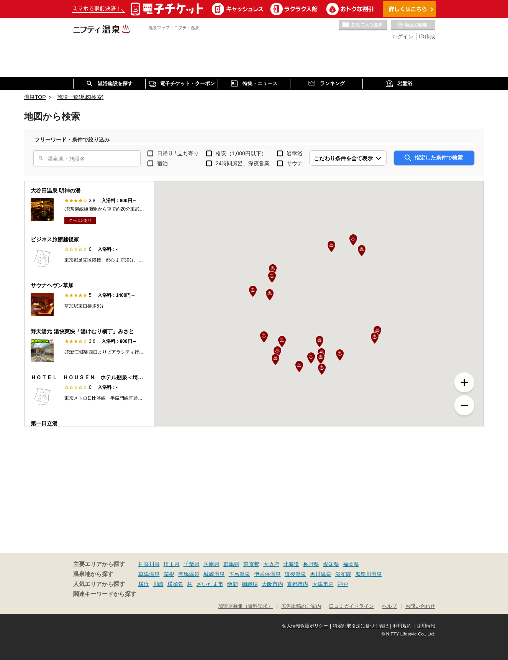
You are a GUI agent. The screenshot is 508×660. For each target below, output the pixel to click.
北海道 (291, 564)
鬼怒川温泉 (368, 574)
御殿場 (250, 584)
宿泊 (162, 163)
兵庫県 (211, 564)
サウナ (295, 163)
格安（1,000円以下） (241, 153)
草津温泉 (149, 574)
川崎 (158, 584)
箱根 (169, 574)
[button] (319, 342)
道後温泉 (295, 574)
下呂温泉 (239, 574)
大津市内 (323, 584)
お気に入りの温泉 (363, 25)
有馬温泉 (189, 574)
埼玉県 (172, 564)
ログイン (402, 36)
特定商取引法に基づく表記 (360, 626)
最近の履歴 (413, 25)
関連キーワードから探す (104, 594)
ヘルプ (389, 606)
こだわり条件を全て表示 (343, 158)
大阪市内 (272, 584)
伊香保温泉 (267, 574)
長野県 (311, 564)
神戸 (343, 584)
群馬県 (231, 564)
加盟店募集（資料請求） (245, 606)
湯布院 (343, 574)
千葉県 (192, 564)
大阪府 (271, 564)
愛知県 (331, 564)
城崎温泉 (214, 574)
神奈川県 (149, 564)
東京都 (251, 564)
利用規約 (402, 626)
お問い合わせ (420, 606)
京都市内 (297, 584)
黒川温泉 (320, 574)
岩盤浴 (295, 153)
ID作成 (427, 36)
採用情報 (426, 626)
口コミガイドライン (351, 606)
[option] (88, 205)
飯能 (232, 584)
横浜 (143, 584)
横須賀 (175, 584)
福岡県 (351, 564)
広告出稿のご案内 (301, 606)
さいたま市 (210, 584)
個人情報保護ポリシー (305, 626)
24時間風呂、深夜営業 (243, 163)
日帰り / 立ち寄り (178, 153)
